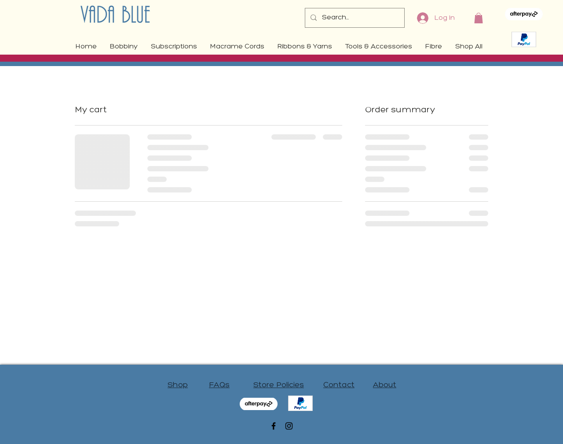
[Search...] (354, 17)
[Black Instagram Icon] (289, 426)
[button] (478, 18)
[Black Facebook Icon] (273, 426)
